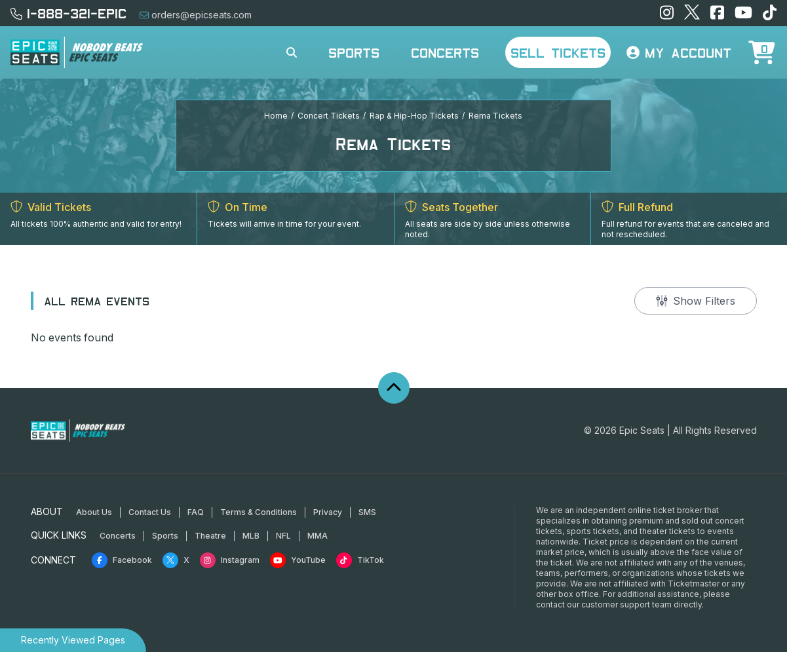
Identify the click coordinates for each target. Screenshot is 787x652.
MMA (317, 536)
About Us (94, 512)
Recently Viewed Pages (73, 639)
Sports (353, 52)
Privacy (327, 512)
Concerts (445, 52)
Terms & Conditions (258, 512)
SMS (367, 512)
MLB (250, 536)
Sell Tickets (557, 52)
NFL (283, 536)
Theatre (210, 536)
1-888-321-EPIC (68, 13)
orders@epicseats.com (196, 14)
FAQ (195, 512)
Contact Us (149, 512)
